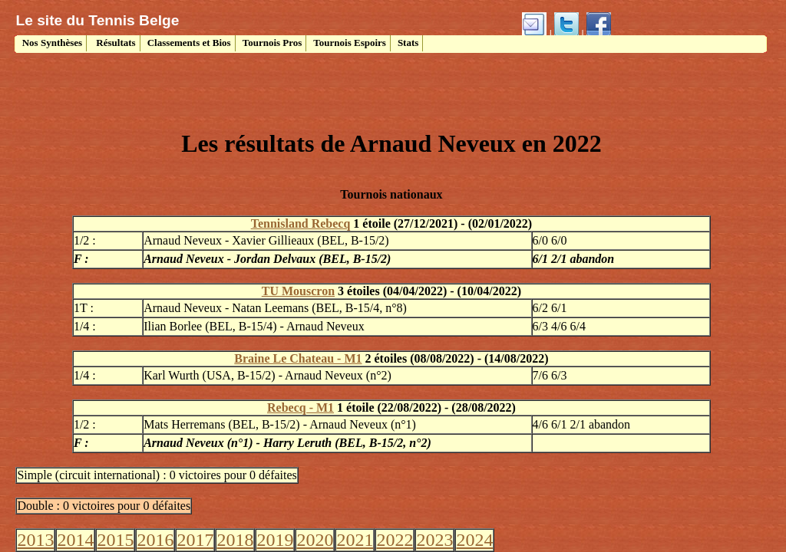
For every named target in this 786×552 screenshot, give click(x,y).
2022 (394, 540)
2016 (155, 540)
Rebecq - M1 (300, 407)
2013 (35, 540)
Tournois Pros (272, 42)
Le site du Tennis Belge (97, 20)
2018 (234, 540)
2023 (434, 540)
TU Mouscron (298, 290)
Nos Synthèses (50, 42)
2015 (115, 540)
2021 (354, 540)
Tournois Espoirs (349, 42)
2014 (75, 540)
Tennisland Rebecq (301, 223)
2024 (474, 540)
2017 (195, 540)
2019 (274, 540)
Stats (408, 42)
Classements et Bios (189, 42)
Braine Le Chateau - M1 (298, 358)
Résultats (115, 42)
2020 (314, 540)
